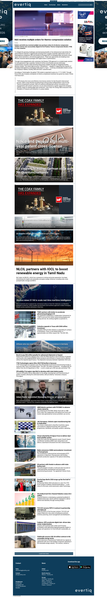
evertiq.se (91, 1)
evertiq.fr (72, 1)
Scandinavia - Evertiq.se (48, 583)
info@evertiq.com (20, 574)
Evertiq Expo (52, 4)
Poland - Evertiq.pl (47, 582)
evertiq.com (53, 1)
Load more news (44, 553)
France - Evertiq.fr (47, 585)
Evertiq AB (23, 5)
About (58, 4)
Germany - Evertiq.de (47, 579)
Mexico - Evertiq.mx (47, 574)
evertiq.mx (78, 1)
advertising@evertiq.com (23, 570)
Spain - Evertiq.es (46, 580)
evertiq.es (66, 1)
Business (17, 36)
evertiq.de (60, 1)
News (46, 4)
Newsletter (65, 4)
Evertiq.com (45, 570)
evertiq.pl (85, 1)
